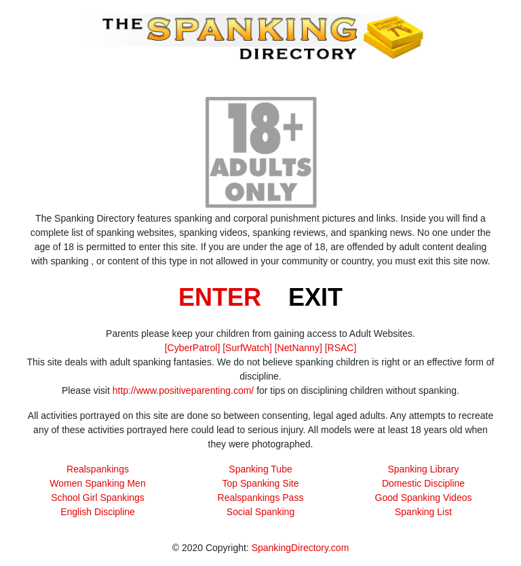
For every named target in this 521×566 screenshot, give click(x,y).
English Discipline (97, 511)
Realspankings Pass (261, 497)
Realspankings (97, 469)
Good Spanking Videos (423, 497)
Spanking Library (423, 469)
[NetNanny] (298, 347)
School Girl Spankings (97, 497)
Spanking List (423, 511)
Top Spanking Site (261, 483)
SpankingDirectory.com (300, 547)
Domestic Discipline (423, 483)
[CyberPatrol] (192, 347)
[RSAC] (341, 347)
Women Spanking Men (97, 483)
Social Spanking (260, 511)
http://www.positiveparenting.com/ (183, 390)
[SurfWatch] (247, 347)
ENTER (219, 297)
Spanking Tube (260, 469)
